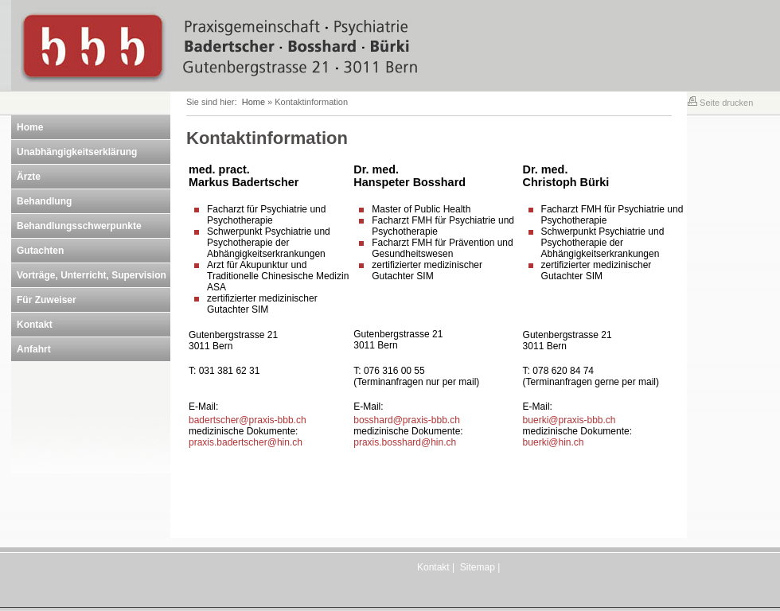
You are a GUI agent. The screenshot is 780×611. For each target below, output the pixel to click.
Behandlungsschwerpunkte (79, 226)
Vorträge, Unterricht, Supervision (91, 275)
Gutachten (40, 250)
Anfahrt (34, 349)
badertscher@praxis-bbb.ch (247, 420)
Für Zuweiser (46, 300)
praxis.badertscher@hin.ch (245, 442)
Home (30, 127)
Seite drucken (720, 102)
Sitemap (477, 567)
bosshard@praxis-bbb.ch (406, 420)
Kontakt (35, 324)
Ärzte (29, 176)
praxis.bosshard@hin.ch (404, 442)
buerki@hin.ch (553, 442)
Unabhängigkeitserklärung (77, 152)
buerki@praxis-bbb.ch (569, 420)
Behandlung (44, 201)
